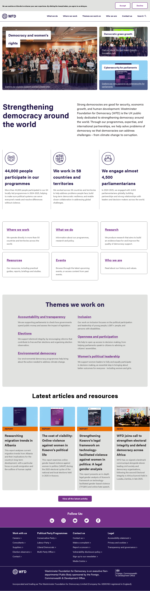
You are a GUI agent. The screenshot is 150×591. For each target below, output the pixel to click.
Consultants (18, 542)
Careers (16, 538)
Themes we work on (91, 16)
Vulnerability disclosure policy (86, 552)
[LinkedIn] (52, 520)
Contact (16, 556)
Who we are (111, 16)
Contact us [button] (79, 533)
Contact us (127, 16)
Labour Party (43, 542)
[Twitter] (86, 520)
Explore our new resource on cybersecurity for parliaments (123, 85)
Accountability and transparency (41, 316)
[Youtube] (75, 520)
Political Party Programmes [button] (52, 533)
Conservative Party (46, 538)
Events (61, 260)
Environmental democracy (37, 353)
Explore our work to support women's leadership (27, 86)
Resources (14, 260)
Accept (123, 5)
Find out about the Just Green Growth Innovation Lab (119, 51)
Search (140, 16)
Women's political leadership (99, 356)
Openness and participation (98, 336)
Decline (140, 5)
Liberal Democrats (45, 547)
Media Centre (79, 561)
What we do (52, 16)
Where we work (70, 16)
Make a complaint (81, 542)
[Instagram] (63, 520)
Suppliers (17, 547)
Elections (25, 333)
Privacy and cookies (117, 542)
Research (111, 229)
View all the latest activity (75, 498)
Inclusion (84, 316)
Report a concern (81, 547)
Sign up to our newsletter (84, 556)
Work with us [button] (20, 533)
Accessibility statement (118, 538)
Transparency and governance (122, 547)
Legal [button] (111, 533)
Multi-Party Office (45, 552)
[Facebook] (98, 520)
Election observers (21, 552)
